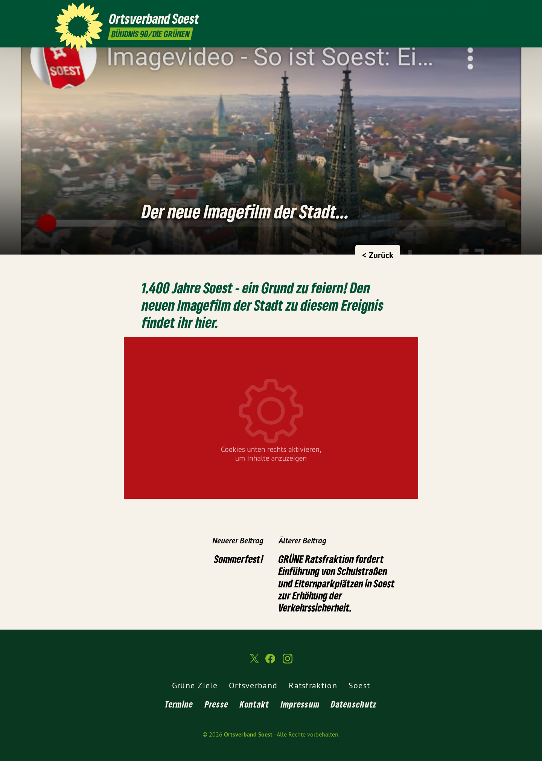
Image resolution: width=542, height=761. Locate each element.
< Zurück (377, 255)
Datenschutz (354, 703)
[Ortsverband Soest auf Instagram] (483, 10)
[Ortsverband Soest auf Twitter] (461, 10)
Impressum (300, 703)
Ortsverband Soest (248, 734)
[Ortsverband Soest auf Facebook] (472, 10)
